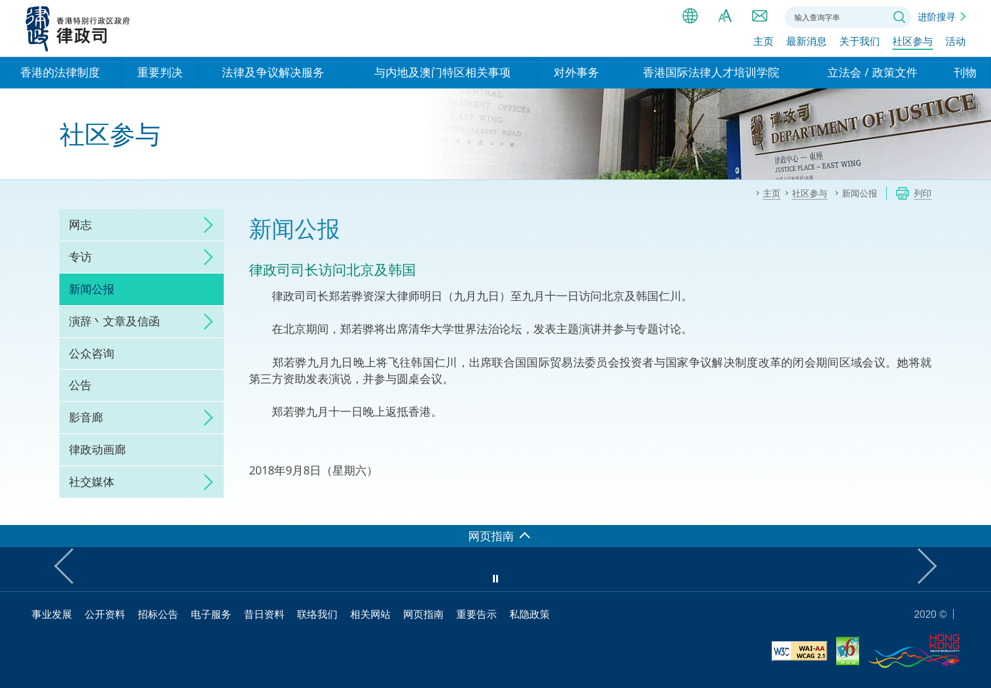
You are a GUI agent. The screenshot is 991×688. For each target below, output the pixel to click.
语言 (690, 15)
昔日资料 (264, 614)
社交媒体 (91, 481)
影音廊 (86, 417)
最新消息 (806, 42)
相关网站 (370, 614)
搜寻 (899, 17)
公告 (80, 384)
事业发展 (52, 614)
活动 (955, 42)
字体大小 (724, 15)
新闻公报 (91, 288)
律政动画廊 (97, 449)
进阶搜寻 (937, 16)
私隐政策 (529, 614)
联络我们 (759, 15)
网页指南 (423, 614)
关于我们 (859, 42)
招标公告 (158, 614)
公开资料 (105, 614)
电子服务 (211, 614)
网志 (80, 224)
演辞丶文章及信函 (114, 321)
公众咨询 (91, 353)
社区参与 (912, 42)
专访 (80, 256)
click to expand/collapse (204, 225)
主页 (763, 42)
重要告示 (476, 614)
